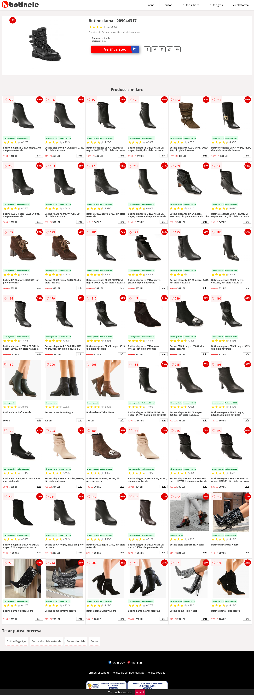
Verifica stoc (121, 49)
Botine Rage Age (16, 641)
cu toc (168, 5)
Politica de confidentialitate (128, 672)
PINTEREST (135, 662)
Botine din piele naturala (46, 641)
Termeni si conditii (98, 672)
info (39, 155)
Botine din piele (75, 641)
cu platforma (241, 5)
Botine (150, 5)
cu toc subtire (191, 5)
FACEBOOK (117, 662)
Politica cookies (156, 672)
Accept (140, 692)
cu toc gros (216, 5)
